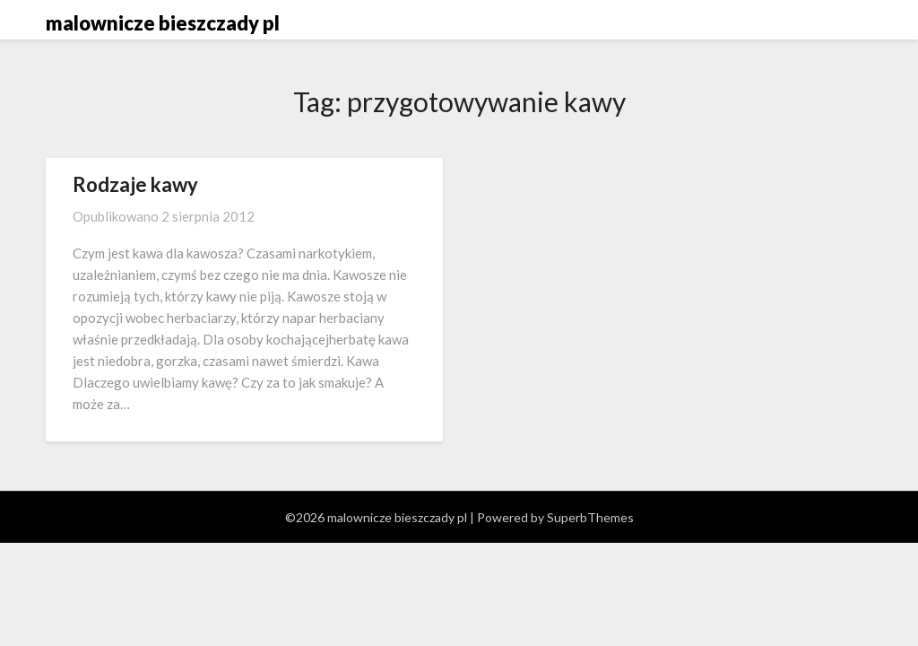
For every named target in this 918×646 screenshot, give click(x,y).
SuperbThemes (590, 517)
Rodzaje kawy (135, 184)
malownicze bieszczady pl (163, 23)
